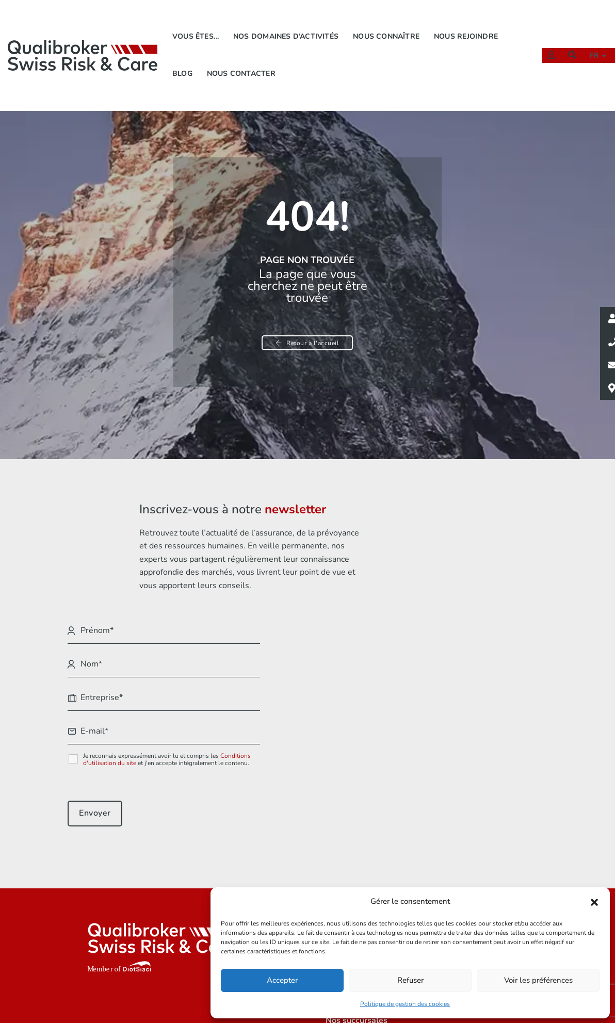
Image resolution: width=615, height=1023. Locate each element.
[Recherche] (567, 41)
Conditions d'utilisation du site (465, 668)
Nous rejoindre (467, 23)
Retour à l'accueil (307, 345)
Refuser (410, 980)
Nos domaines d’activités (287, 23)
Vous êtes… (196, 23)
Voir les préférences (538, 980)
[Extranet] (546, 41)
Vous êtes (308, 861)
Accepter (282, 980)
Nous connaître (387, 23)
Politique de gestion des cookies (405, 1003)
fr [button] (591, 42)
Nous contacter (242, 61)
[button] (594, 901)
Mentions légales (446, 861)
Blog (183, 61)
